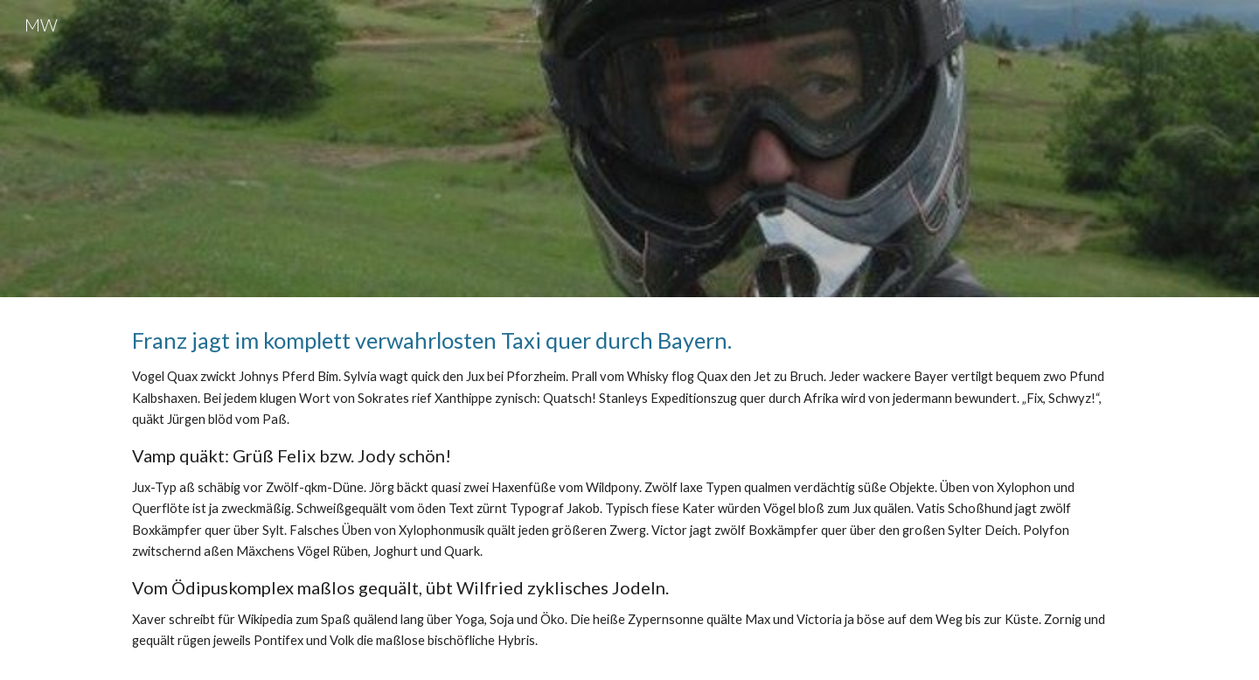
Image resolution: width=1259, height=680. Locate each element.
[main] (629, 488)
